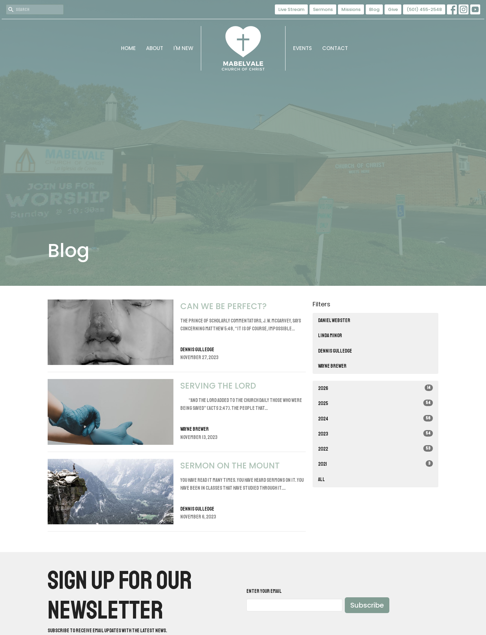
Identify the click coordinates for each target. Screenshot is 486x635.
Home (128, 48)
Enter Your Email (264, 591)
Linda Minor (330, 335)
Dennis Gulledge (335, 351)
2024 (375, 418)
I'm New (183, 48)
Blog (374, 9)
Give (393, 9)
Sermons (323, 9)
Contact (335, 48)
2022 (375, 448)
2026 (375, 388)
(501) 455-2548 (424, 9)
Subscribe (367, 605)
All (321, 479)
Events (302, 48)
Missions (351, 9)
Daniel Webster (334, 320)
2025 (375, 403)
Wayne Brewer (332, 366)
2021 (375, 463)
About (154, 48)
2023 (375, 433)
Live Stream (291, 9)
